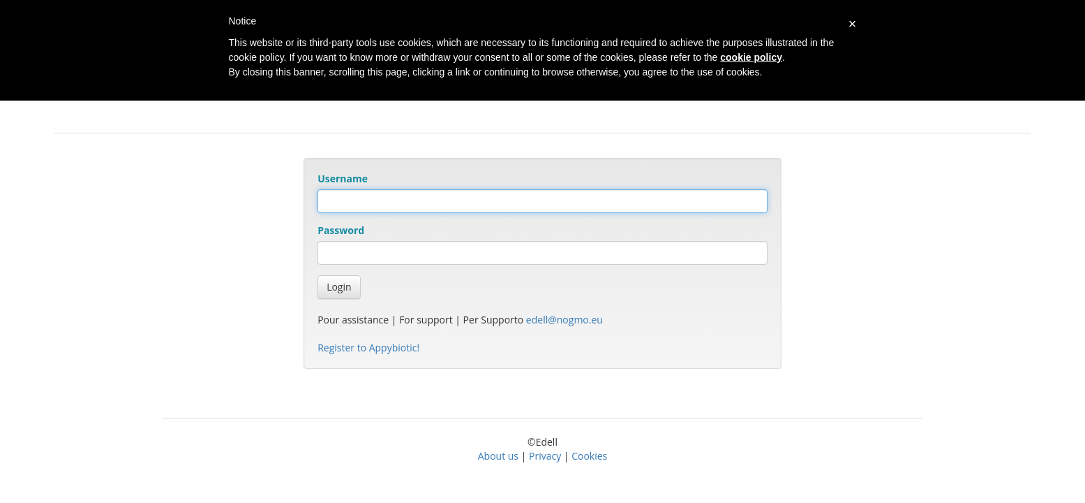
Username (342, 178)
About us (498, 455)
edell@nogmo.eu (564, 319)
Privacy (545, 455)
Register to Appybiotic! (368, 347)
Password (340, 230)
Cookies (589, 455)
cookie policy (751, 57)
